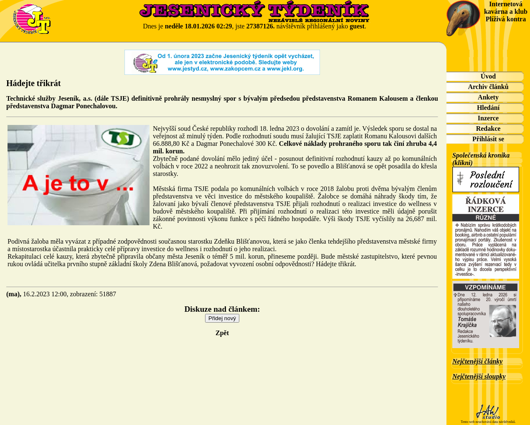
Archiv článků (488, 86)
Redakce (488, 128)
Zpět (222, 332)
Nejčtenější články (477, 361)
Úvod (488, 76)
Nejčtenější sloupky (479, 376)
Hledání (488, 107)
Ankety (488, 97)
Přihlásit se (488, 139)
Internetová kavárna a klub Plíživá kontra (505, 11)
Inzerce (488, 118)
